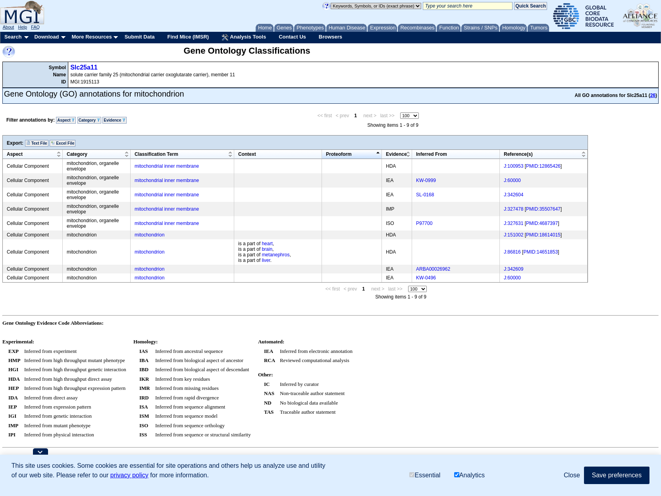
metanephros (275, 255)
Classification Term (156, 154)
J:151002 (513, 235)
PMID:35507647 (543, 209)
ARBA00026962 (433, 269)
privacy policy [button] (129, 475)
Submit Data (140, 37)
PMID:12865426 (543, 166)
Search (12, 37)
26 (652, 95)
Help (22, 27)
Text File (36, 143)
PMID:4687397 (542, 223)
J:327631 (513, 223)
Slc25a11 (84, 67)
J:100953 (513, 166)
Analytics (469, 475)
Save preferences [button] (617, 475)
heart (267, 243)
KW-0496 (426, 278)
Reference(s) (518, 154)
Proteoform (339, 154)
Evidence (114, 120)
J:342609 (513, 269)
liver (266, 260)
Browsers (330, 37)
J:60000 (512, 180)
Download (46, 37)
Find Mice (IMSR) (188, 37)
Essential (424, 475)
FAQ (35, 27)
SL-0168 (425, 195)
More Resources (91, 37)
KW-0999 (426, 180)
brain (267, 249)
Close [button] (572, 475)
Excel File (62, 143)
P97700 (424, 223)
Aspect (66, 120)
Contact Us (292, 37)
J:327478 (513, 209)
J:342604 (513, 195)
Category (89, 120)
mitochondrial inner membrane (167, 166)
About (8, 27)
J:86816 (512, 252)
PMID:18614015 (543, 235)
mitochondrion (149, 235)
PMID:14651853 (540, 252)
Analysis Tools (244, 37)
